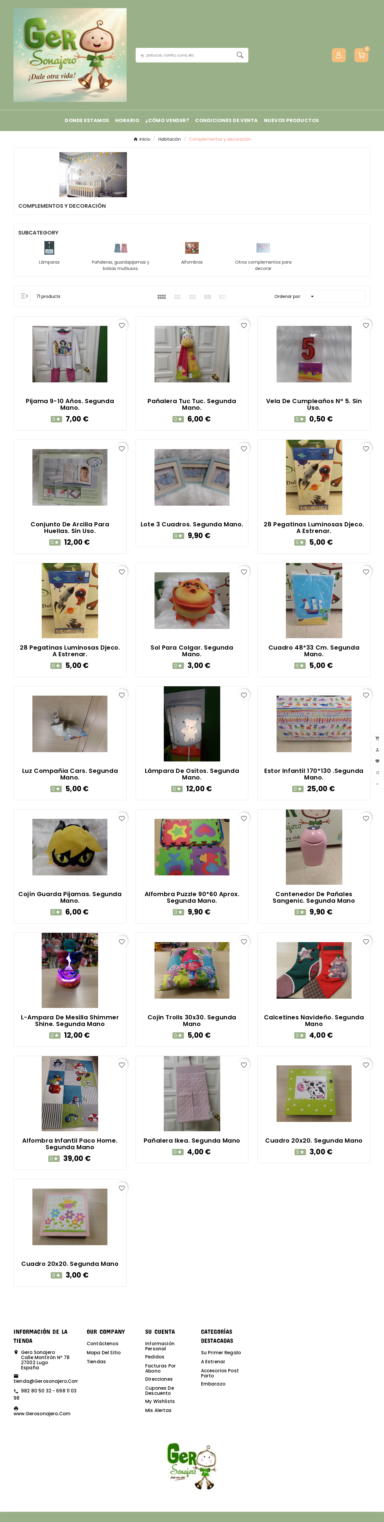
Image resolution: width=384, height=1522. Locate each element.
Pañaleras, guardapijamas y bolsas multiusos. (120, 265)
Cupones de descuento (159, 1391)
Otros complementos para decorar (263, 265)
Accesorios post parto (220, 1373)
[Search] (240, 55)
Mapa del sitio (104, 1352)
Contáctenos (102, 1343)
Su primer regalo (221, 1352)
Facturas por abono (160, 1368)
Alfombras (192, 262)
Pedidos (154, 1356)
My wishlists (160, 1401)
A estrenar (213, 1361)
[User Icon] (339, 55)
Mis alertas (158, 1410)
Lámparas (49, 262)
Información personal (160, 1346)
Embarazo (213, 1383)
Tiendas (96, 1361)
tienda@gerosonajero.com (46, 1381)
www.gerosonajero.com (42, 1413)
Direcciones (159, 1379)
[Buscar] (184, 55)
